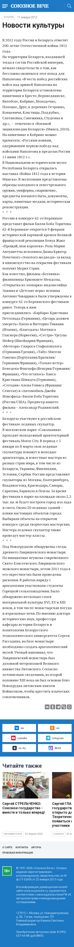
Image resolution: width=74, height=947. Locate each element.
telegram (55, 738)
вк (19, 728)
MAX (55, 748)
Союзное (58, 834)
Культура (9, 17)
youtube (19, 738)
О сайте (7, 847)
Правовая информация (17, 852)
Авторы (36, 847)
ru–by (19, 748)
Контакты (22, 847)
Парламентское (13, 834)
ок (54, 728)
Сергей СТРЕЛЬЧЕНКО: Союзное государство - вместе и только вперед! (23, 807)
